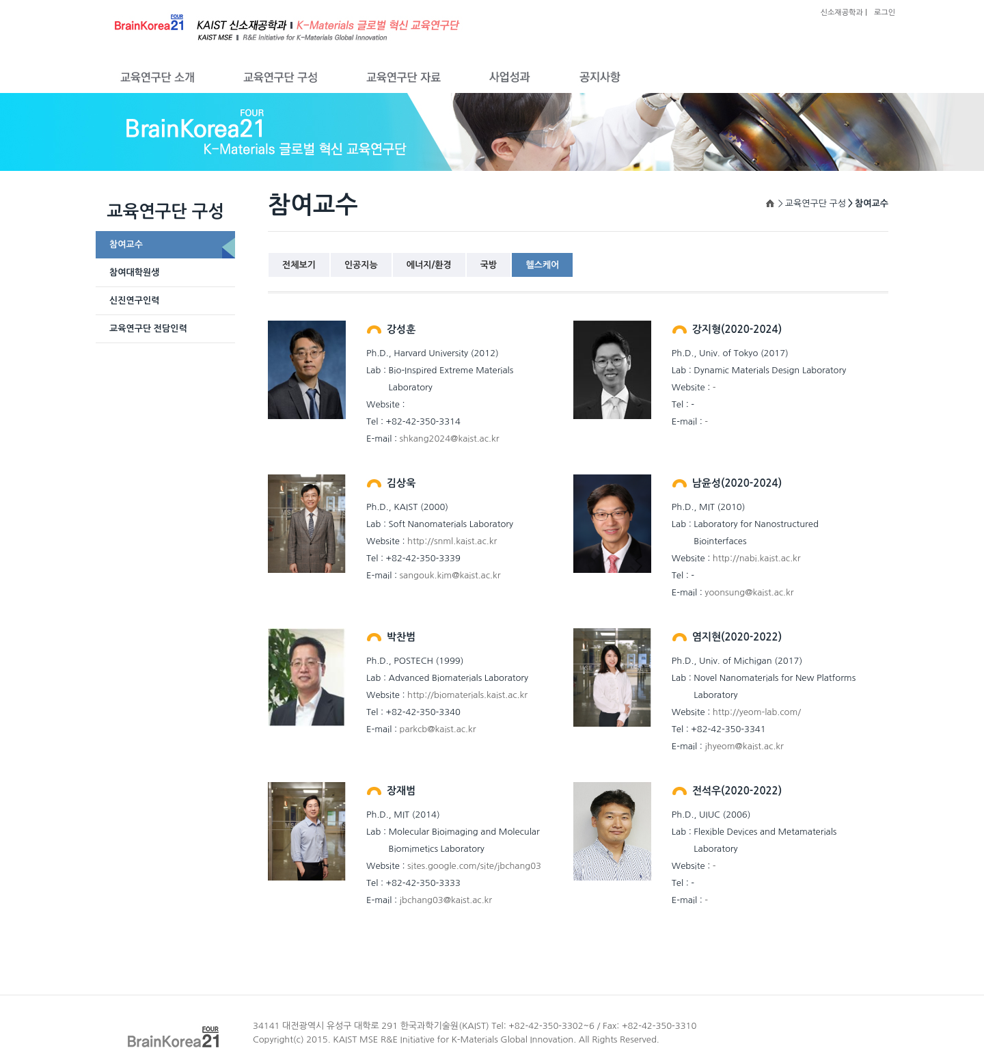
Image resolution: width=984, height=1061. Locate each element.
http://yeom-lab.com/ (757, 712)
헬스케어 (542, 264)
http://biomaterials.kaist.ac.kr (467, 694)
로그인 (884, 12)
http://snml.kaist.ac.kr (452, 541)
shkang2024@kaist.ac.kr (450, 438)
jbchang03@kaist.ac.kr (446, 900)
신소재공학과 (842, 12)
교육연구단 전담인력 (148, 328)
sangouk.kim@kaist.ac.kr (450, 575)
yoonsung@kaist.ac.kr (749, 592)
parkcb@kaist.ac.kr (438, 729)
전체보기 (299, 264)
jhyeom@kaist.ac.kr (744, 746)
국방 (488, 264)
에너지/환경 (429, 264)
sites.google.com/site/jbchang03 (474, 865)
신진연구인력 (134, 300)
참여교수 (126, 244)
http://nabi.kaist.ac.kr (757, 558)
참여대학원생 (134, 272)
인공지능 (361, 264)
